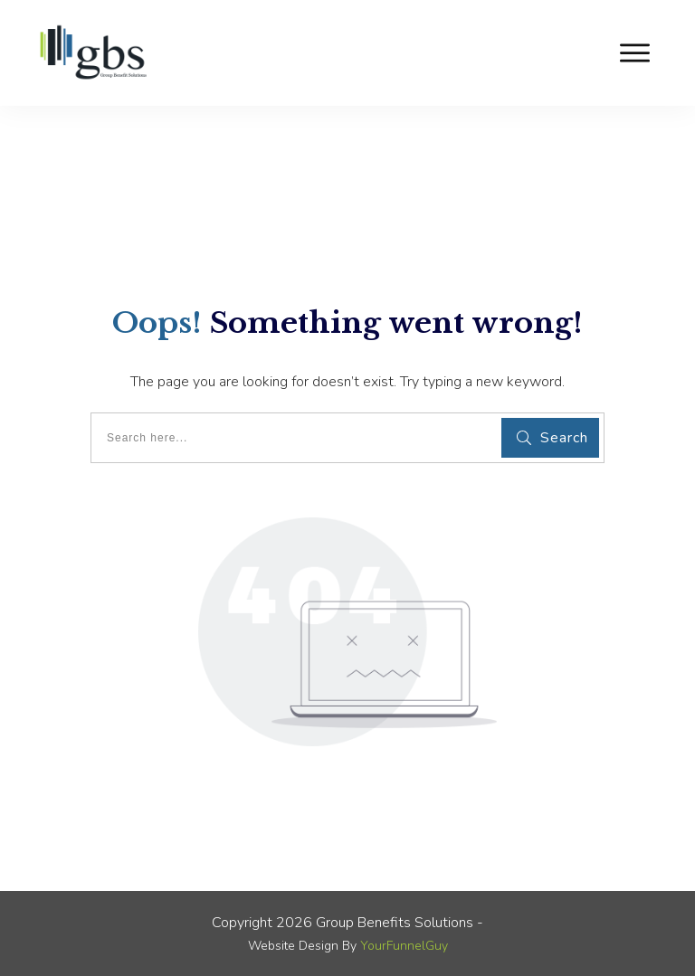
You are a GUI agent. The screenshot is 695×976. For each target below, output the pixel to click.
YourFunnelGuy (404, 945)
